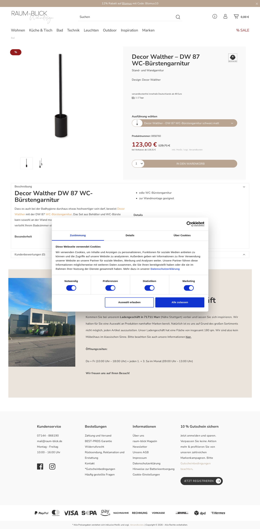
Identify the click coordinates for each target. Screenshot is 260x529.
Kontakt (90, 463)
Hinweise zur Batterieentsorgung (153, 469)
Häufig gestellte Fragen (100, 474)
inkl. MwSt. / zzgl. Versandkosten (187, 149)
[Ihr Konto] (225, 17)
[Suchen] (178, 17)
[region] (61, 108)
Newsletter (140, 447)
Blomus (127, 3)
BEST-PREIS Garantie (98, 441)
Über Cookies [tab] (182, 235)
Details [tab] (130, 235)
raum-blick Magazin (145, 441)
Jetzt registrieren (202, 481)
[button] (130, 186)
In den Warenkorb (191, 164)
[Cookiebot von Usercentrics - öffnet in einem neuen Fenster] (189, 224)
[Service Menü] (215, 17)
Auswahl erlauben (129, 302)
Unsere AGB (141, 452)
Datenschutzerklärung (146, 463)
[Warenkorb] (241, 17)
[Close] (257, 3)
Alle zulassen (179, 302)
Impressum (140, 458)
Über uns (138, 436)
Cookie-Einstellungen (146, 474)
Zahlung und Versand (98, 436)
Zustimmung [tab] (78, 235)
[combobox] (126, 17)
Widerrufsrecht (94, 447)
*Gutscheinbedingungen (100, 469)
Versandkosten (137, 524)
